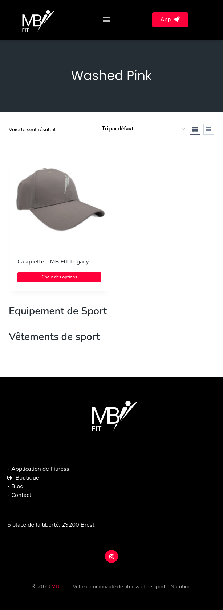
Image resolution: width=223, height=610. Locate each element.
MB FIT (59, 586)
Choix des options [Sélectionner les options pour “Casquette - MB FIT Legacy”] (59, 277)
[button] (107, 20)
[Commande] (143, 129)
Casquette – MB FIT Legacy (53, 262)
